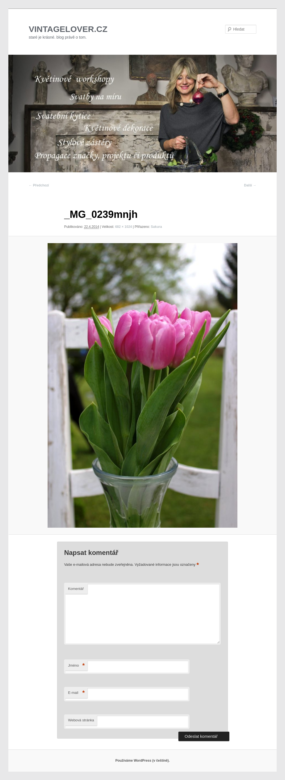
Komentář (75, 589)
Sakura (156, 227)
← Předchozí (39, 185)
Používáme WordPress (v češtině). (142, 760)
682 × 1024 (123, 227)
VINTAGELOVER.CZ (68, 29)
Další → (250, 185)
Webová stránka (81, 720)
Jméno (76, 666)
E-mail (76, 693)
